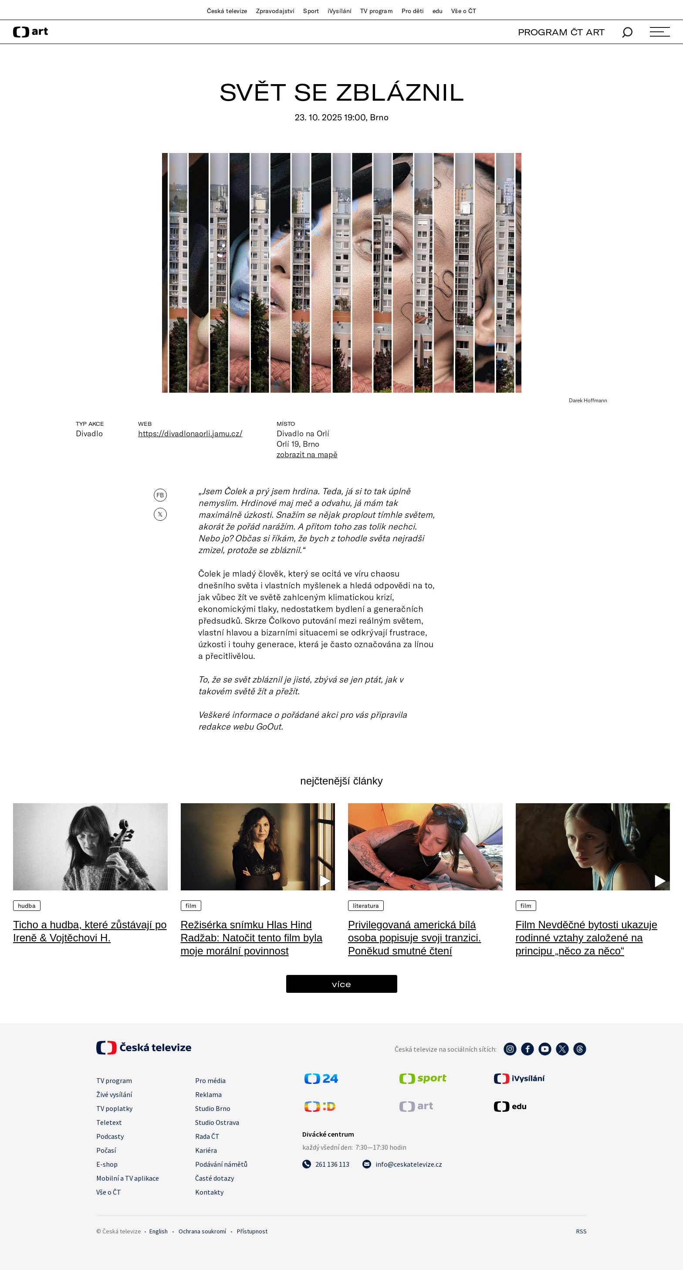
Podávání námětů (221, 1164)
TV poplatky (114, 1108)
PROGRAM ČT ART (561, 32)
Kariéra (206, 1150)
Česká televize (227, 11)
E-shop (107, 1164)
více (341, 983)
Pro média (210, 1080)
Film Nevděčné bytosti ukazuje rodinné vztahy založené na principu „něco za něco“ (586, 938)
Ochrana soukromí (202, 1231)
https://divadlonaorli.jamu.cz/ (190, 433)
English (158, 1231)
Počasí (106, 1150)
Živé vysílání (114, 1094)
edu (438, 11)
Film (191, 906)
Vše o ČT (463, 11)
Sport (311, 11)
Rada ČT (207, 1136)
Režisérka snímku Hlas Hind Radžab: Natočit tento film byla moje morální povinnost (252, 938)
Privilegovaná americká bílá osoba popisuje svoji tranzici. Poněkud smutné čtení (414, 938)
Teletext (109, 1122)
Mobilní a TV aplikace (127, 1178)
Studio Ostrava (217, 1122)
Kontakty (209, 1192)
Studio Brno (212, 1108)
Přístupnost (252, 1231)
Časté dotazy (214, 1178)
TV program (376, 11)
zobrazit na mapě (307, 454)
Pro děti (413, 11)
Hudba (27, 906)
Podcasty (110, 1136)
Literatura (366, 906)
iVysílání (340, 11)
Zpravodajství (275, 11)
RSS (581, 1231)
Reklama (208, 1094)
